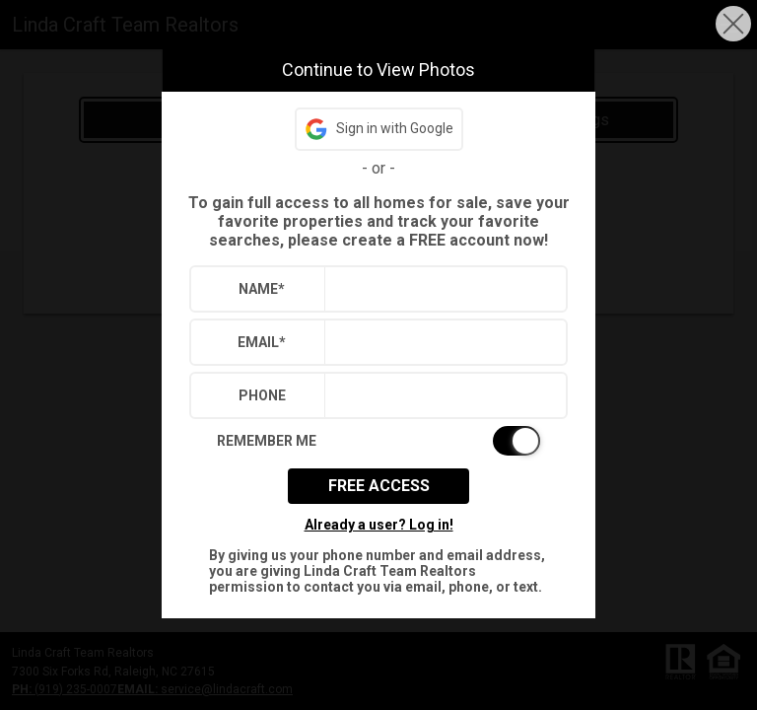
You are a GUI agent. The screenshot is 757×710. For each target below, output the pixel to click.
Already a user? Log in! (379, 524)
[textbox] (441, 289)
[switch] (378, 441)
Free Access (379, 485)
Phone (262, 395)
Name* (262, 289)
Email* (262, 342)
